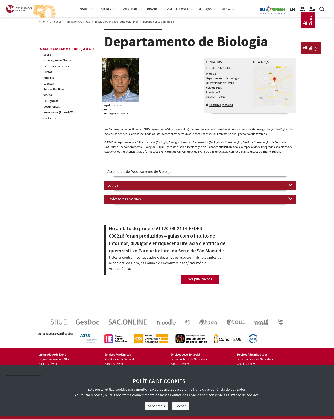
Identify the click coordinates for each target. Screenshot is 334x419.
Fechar (180, 406)
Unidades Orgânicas (78, 21)
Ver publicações (200, 279)
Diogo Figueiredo (112, 105)
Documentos (51, 107)
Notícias (48, 78)
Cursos (47, 72)
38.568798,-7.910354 (221, 105)
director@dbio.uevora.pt (116, 113)
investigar (129, 9)
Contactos (50, 118)
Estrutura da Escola (56, 66)
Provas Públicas (53, 89)
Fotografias (50, 101)
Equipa (200, 185)
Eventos (48, 84)
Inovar (152, 9)
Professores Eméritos (200, 198)
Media (226, 9)
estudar (105, 9)
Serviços (205, 9)
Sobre (84, 9)
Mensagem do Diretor (57, 60)
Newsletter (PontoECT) (58, 113)
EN (292, 9)
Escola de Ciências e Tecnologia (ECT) (116, 21)
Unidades (55, 21)
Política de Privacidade (187, 395)
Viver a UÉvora (177, 9)
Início (41, 21)
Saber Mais (156, 406)
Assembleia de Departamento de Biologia (139, 171)
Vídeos (47, 95)
